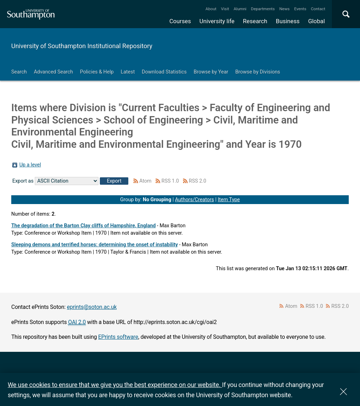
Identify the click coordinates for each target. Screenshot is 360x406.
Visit (225, 8)
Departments (263, 8)
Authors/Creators (194, 200)
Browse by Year (211, 72)
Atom (145, 181)
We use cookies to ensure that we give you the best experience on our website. (115, 384)
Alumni (239, 8)
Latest (128, 72)
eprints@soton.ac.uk (92, 307)
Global (316, 21)
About (211, 8)
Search (19, 72)
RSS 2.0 (197, 181)
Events (300, 8)
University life (216, 21)
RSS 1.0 (170, 181)
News (284, 8)
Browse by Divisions (257, 72)
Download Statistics (164, 72)
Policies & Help (97, 72)
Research (255, 21)
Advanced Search (53, 72)
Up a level (30, 165)
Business (288, 21)
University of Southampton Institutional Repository (81, 46)
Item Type (229, 200)
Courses (180, 21)
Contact (318, 8)
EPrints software (118, 337)
